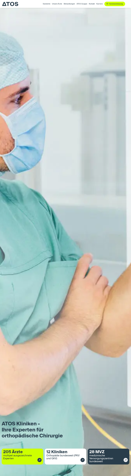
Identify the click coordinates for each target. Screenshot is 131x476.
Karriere (99, 4)
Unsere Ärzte (57, 4)
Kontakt (92, 4)
